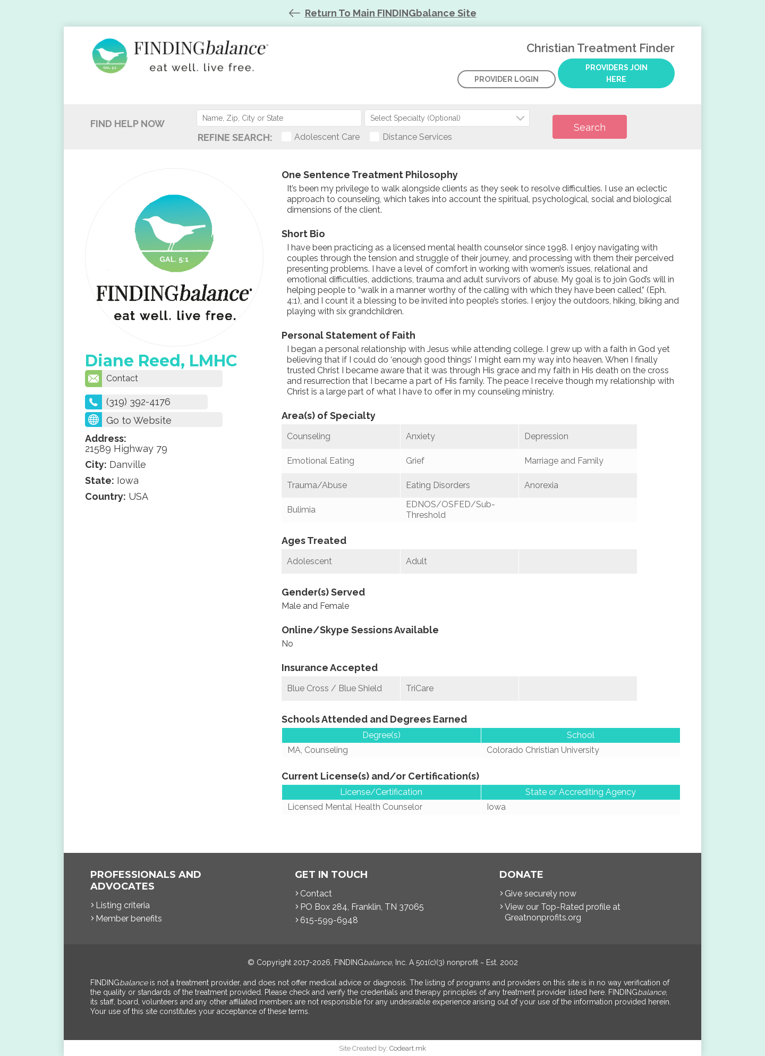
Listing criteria (123, 905)
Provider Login (506, 79)
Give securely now (540, 894)
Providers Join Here (616, 73)
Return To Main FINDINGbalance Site (391, 13)
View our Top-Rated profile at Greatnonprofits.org (562, 912)
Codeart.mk (407, 1048)
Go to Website (139, 420)
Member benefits (129, 918)
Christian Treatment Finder (183, 63)
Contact (111, 378)
